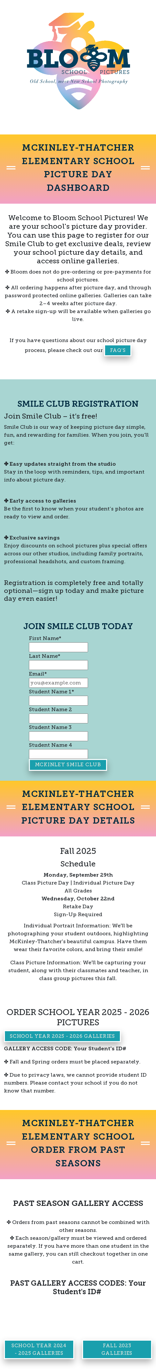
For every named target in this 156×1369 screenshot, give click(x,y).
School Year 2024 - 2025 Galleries (39, 1349)
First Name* (45, 638)
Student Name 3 (50, 727)
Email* (38, 674)
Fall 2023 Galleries (116, 1349)
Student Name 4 (50, 745)
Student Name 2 (50, 709)
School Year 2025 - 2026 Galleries (62, 1036)
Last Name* (44, 656)
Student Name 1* (51, 691)
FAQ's (118, 350)
